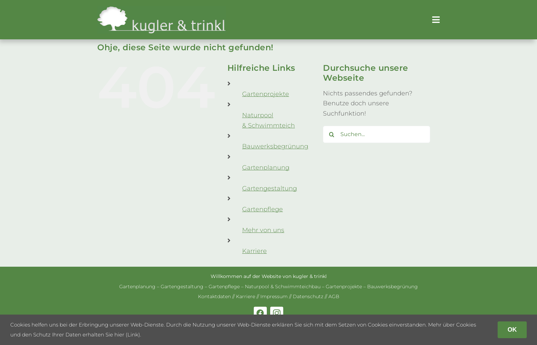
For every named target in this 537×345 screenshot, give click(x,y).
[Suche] (331, 134)
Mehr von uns (263, 230)
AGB (333, 296)
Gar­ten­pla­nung (265, 167)
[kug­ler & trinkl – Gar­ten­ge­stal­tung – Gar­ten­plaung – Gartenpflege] (161, 9)
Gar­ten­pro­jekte (265, 94)
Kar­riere (254, 251)
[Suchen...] (376, 134)
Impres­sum (274, 296)
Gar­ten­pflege (262, 209)
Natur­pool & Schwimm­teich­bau (283, 286)
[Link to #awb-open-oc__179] (436, 19)
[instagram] (276, 313)
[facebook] (260, 313)
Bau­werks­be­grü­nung (275, 146)
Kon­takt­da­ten (214, 296)
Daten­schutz (308, 296)
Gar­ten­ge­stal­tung (269, 188)
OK (512, 329)
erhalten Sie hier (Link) (111, 334)
